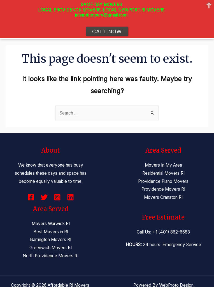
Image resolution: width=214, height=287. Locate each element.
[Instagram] (57, 197)
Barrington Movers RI (50, 239)
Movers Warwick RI (51, 223)
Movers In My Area (163, 165)
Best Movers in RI (50, 231)
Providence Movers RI (163, 189)
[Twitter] (44, 197)
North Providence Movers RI (50, 255)
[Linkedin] (70, 197)
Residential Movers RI (163, 173)
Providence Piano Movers (163, 181)
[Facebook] (30, 197)
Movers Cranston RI (163, 197)
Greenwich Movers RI (50, 247)
